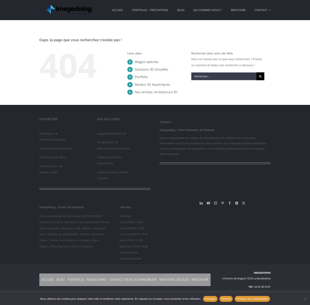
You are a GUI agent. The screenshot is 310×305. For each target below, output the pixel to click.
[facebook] (229, 203)
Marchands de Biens (53, 157)
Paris (106, 222)
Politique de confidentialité (252, 298)
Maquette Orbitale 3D (111, 133)
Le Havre (85, 240)
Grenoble (98, 234)
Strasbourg (54, 234)
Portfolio (141, 77)
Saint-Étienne (69, 240)
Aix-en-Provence (82, 246)
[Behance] (236, 203)
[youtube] (208, 203)
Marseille (53, 228)
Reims (43, 240)
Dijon (95, 240)
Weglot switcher (147, 62)
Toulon (53, 240)
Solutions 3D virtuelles (151, 69)
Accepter (210, 298)
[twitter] (243, 203)
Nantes (87, 228)
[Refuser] (305, 299)
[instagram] (215, 203)
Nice (42, 234)
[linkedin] (201, 203)
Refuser (226, 298)
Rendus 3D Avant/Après (152, 84)
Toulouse (99, 228)
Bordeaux (67, 228)
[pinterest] (222, 203)
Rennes (85, 234)
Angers (44, 246)
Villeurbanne (58, 246)
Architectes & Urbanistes (55, 148)
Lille (77, 228)
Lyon (42, 228)
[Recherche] (260, 76)
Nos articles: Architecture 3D (156, 92)
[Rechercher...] (223, 76)
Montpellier (70, 234)
